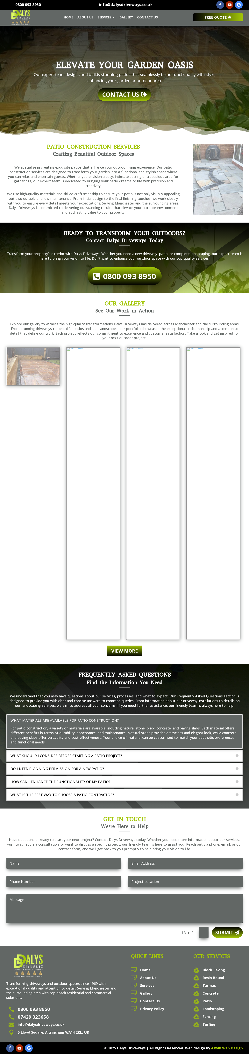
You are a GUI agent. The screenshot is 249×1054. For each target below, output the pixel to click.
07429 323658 (33, 1017)
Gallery (126, 17)
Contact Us (147, 17)
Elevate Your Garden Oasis (124, 66)
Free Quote (216, 17)
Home (68, 17)
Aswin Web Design (227, 1048)
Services (104, 17)
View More (124, 651)
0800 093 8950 (28, 4)
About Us (85, 17)
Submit (224, 932)
